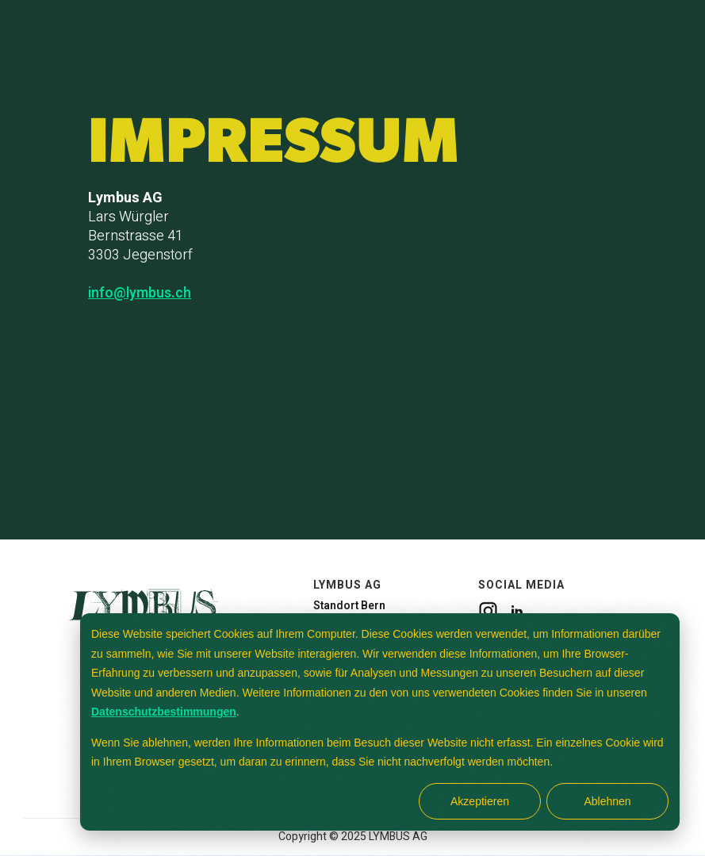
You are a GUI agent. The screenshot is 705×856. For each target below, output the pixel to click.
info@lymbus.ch (139, 293)
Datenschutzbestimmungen (163, 711)
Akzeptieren (479, 801)
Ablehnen (607, 801)
